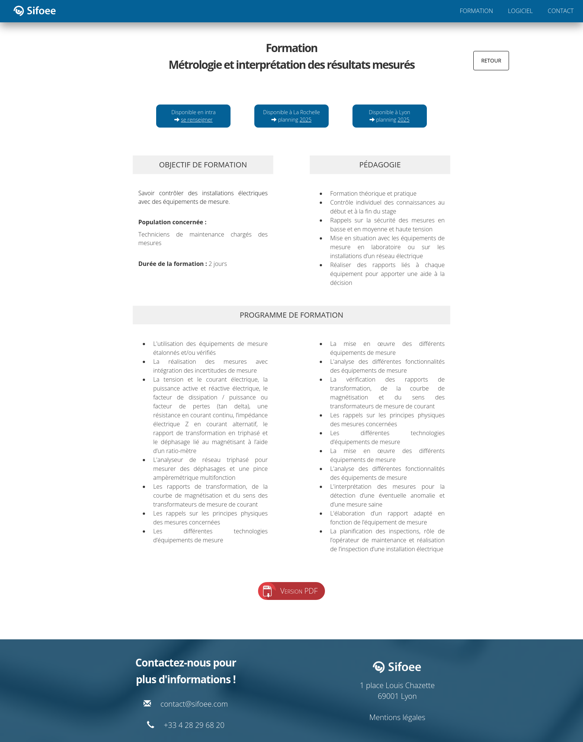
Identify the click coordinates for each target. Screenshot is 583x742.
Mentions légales (397, 717)
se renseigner (197, 119)
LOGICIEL (520, 11)
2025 (306, 119)
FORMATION (476, 11)
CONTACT (561, 11)
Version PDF (299, 591)
